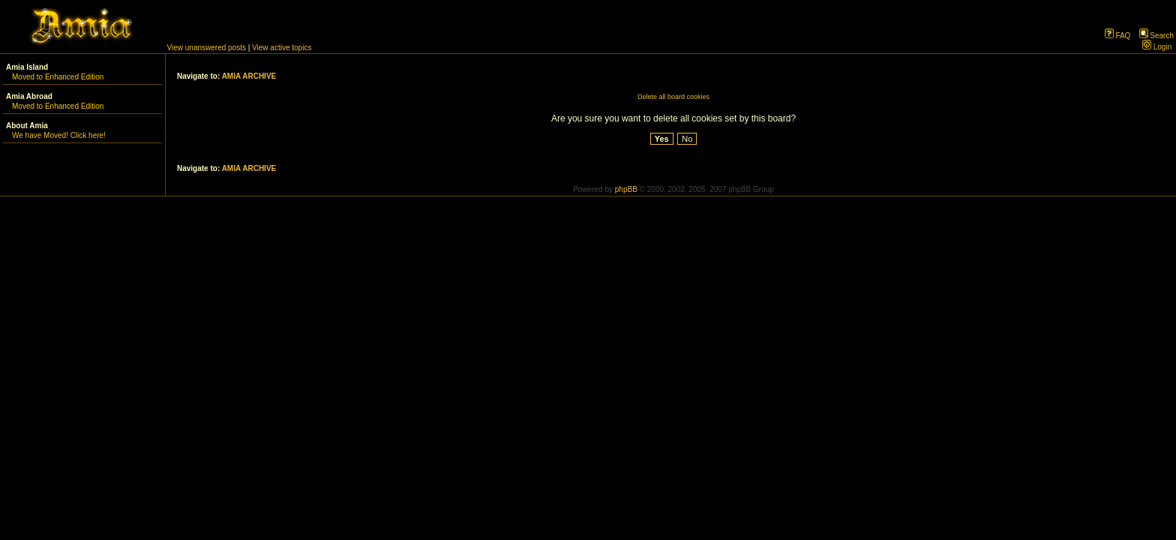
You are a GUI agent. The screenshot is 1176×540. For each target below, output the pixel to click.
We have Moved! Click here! (59, 135)
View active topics (281, 48)
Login (1157, 47)
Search (1156, 36)
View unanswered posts (206, 48)
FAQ (1118, 36)
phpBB (626, 189)
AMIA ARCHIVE (249, 76)
